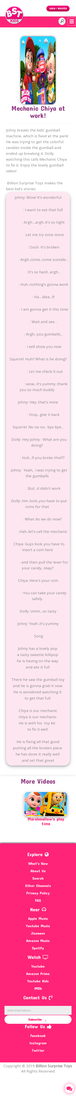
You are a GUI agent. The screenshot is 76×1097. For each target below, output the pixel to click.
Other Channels (38, 885)
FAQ (38, 900)
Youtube (38, 966)
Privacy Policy (37, 893)
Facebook (38, 1035)
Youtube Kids (38, 981)
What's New (38, 863)
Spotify (38, 948)
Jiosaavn (38, 933)
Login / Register (58, 8)
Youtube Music (38, 926)
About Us (38, 871)
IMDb (38, 988)
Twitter (38, 1050)
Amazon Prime (38, 973)
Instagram (38, 1043)
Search (38, 878)
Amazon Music (38, 940)
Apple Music (38, 918)
